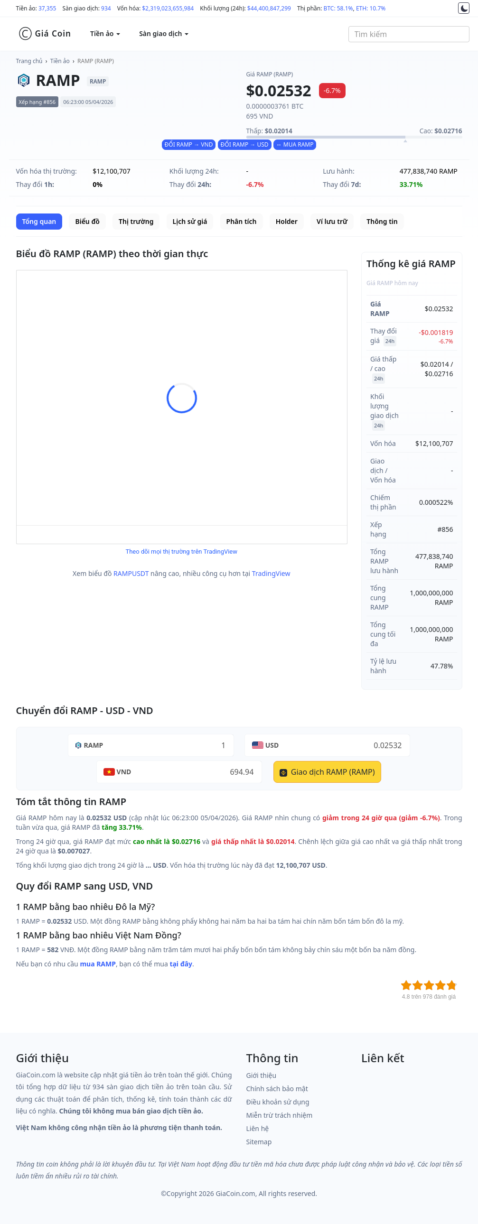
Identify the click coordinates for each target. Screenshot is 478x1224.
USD (272, 745)
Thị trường (136, 221)
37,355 (47, 8)
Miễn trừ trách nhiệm (279, 1115)
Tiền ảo (60, 61)
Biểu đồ (87, 221)
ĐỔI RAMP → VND (189, 144)
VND (124, 771)
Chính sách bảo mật (277, 1088)
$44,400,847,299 (269, 8)
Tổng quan (39, 221)
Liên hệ (257, 1128)
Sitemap (259, 1141)
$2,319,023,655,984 (168, 8)
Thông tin (381, 221)
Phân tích (241, 221)
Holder (287, 221)
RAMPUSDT (131, 573)
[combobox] (408, 34)
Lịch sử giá (190, 221)
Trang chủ (29, 61)
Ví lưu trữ (332, 221)
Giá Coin (45, 33)
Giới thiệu (261, 1075)
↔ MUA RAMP (295, 144)
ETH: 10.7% (370, 8)
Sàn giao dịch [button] (163, 33)
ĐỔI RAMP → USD (245, 144)
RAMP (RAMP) (95, 61)
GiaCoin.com (235, 1193)
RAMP (93, 745)
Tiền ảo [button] (105, 33)
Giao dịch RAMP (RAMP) (327, 772)
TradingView (271, 573)
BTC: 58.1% (338, 8)
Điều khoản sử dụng (277, 1101)
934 (106, 8)
